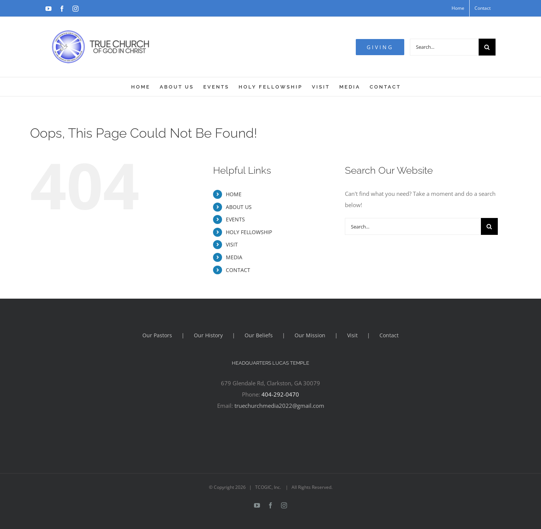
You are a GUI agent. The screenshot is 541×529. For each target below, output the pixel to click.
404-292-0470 (280, 394)
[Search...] (444, 47)
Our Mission (310, 335)
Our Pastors (157, 335)
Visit (352, 335)
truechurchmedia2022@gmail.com (279, 405)
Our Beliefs (259, 335)
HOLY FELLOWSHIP (249, 232)
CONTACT (238, 270)
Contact (389, 335)
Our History (208, 335)
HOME (234, 194)
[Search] (487, 47)
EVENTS (235, 219)
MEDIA (234, 257)
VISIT (232, 244)
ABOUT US (239, 206)
